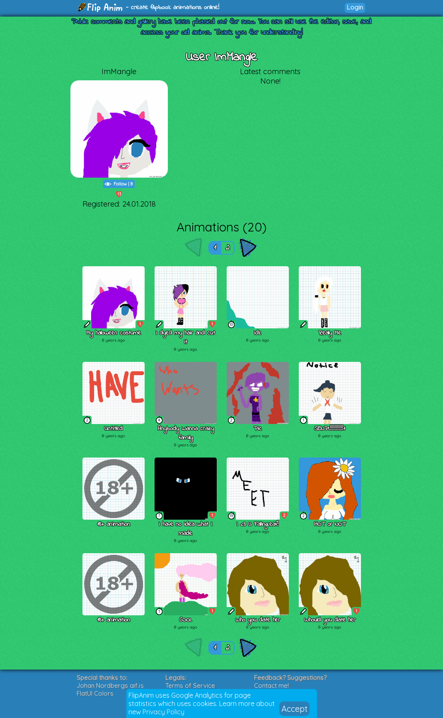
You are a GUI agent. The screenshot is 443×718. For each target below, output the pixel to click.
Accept (294, 709)
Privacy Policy (163, 712)
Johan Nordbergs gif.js (110, 685)
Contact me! (271, 685)
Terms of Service (190, 685)
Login (355, 7)
